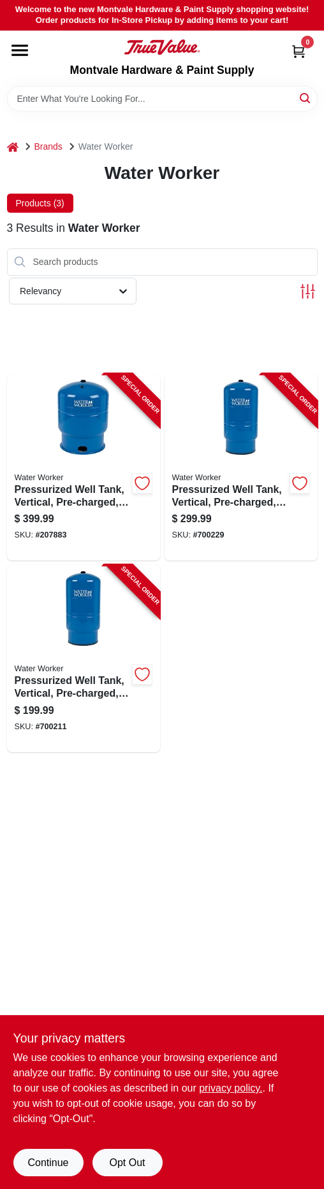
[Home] (12, 146)
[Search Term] (162, 98)
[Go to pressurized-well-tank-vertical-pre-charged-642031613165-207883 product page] (83, 467)
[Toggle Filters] (307, 291)
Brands (48, 146)
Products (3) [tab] (40, 203)
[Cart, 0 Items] (298, 51)
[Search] (306, 97)
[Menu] (19, 50)
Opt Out (127, 1162)
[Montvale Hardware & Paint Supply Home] (162, 47)
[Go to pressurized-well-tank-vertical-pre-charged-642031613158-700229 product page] (241, 467)
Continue (47, 1162)
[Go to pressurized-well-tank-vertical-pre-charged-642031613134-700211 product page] (83, 658)
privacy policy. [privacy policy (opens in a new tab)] (230, 1088)
